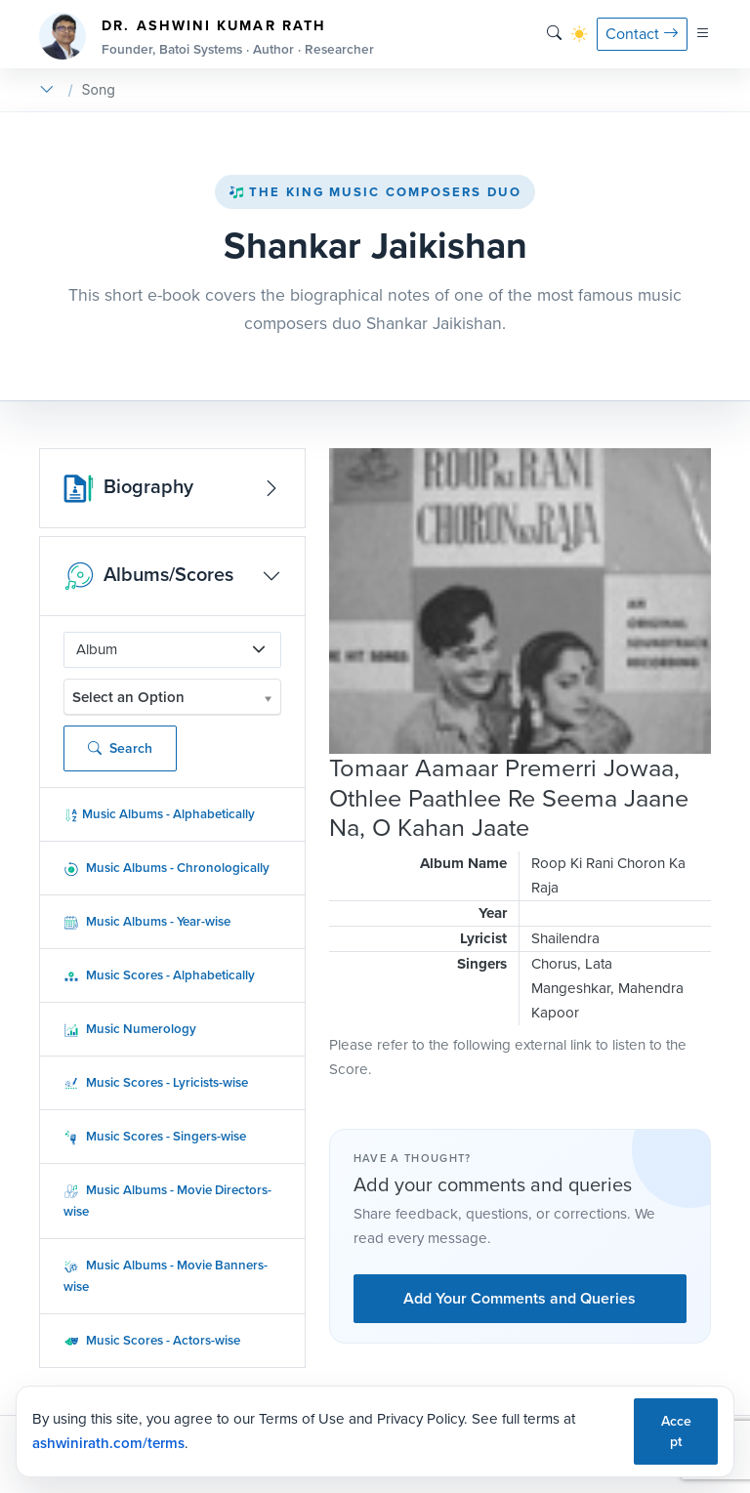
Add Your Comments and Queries (519, 1298)
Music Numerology (129, 1028)
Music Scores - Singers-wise (154, 1136)
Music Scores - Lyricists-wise (155, 1082)
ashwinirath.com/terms (108, 1443)
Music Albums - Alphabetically (159, 814)
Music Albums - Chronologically (166, 867)
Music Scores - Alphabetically (159, 975)
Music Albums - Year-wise (146, 921)
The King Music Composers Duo (375, 192)
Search (120, 748)
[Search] (554, 33)
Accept (676, 1431)
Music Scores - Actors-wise (151, 1340)
